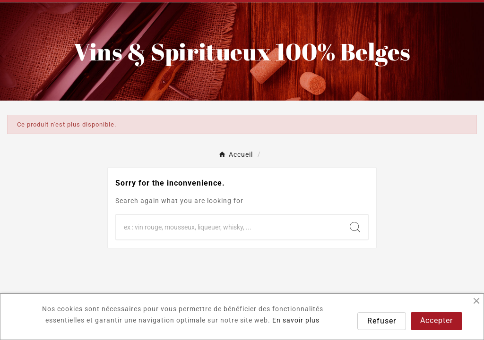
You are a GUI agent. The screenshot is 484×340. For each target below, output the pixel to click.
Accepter (436, 320)
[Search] (355, 227)
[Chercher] (229, 227)
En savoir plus (296, 320)
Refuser (381, 320)
